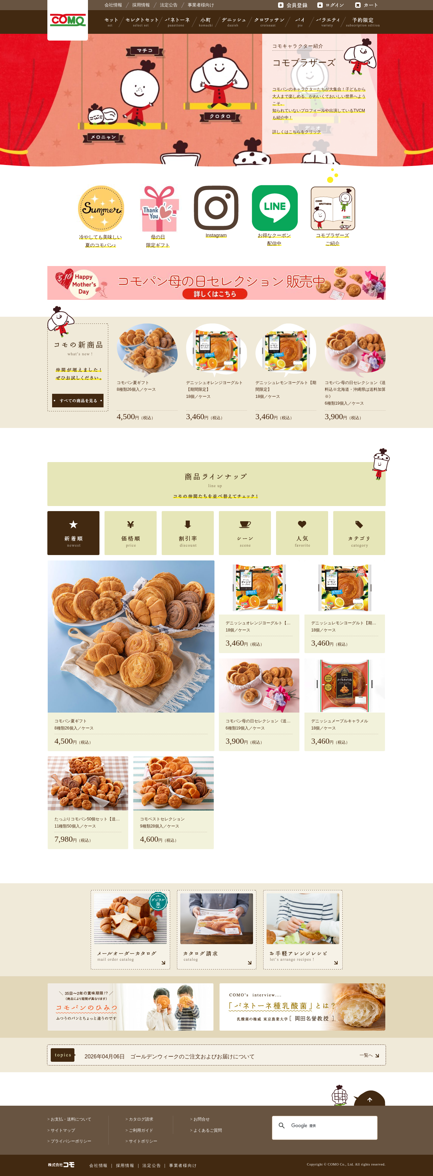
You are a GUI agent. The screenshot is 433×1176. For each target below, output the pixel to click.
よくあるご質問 (207, 1130)
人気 (302, 533)
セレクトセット (141, 22)
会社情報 (113, 4)
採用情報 (141, 4)
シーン (245, 533)
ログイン (330, 5)
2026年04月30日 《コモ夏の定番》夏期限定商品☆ (148, 1052)
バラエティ (327, 22)
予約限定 (361, 22)
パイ (300, 22)
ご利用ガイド (141, 1130)
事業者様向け (201, 4)
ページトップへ (359, 1091)
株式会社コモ (67, 20)
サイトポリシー (143, 1141)
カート (367, 5)
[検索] (320, 1126)
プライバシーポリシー (71, 1141)
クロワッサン (269, 22)
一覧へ (369, 1055)
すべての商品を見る (78, 400)
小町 (206, 22)
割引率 (188, 533)
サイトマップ (63, 1130)
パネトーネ (177, 22)
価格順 (131, 533)
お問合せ (201, 1119)
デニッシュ (234, 22)
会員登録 (293, 5)
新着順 (73, 533)
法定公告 (169, 4)
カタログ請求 (141, 1119)
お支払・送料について (71, 1119)
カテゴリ (359, 533)
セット (111, 22)
